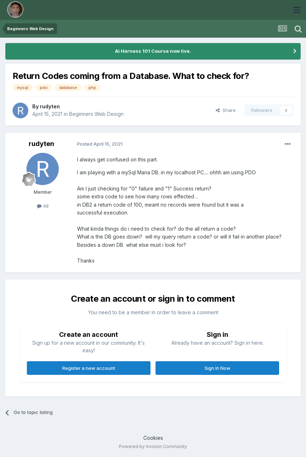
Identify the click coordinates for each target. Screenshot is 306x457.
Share (226, 110)
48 (43, 206)
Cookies (153, 438)
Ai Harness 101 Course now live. (153, 51)
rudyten (50, 106)
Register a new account (88, 368)
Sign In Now (217, 368)
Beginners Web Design (96, 114)
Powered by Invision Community (153, 446)
